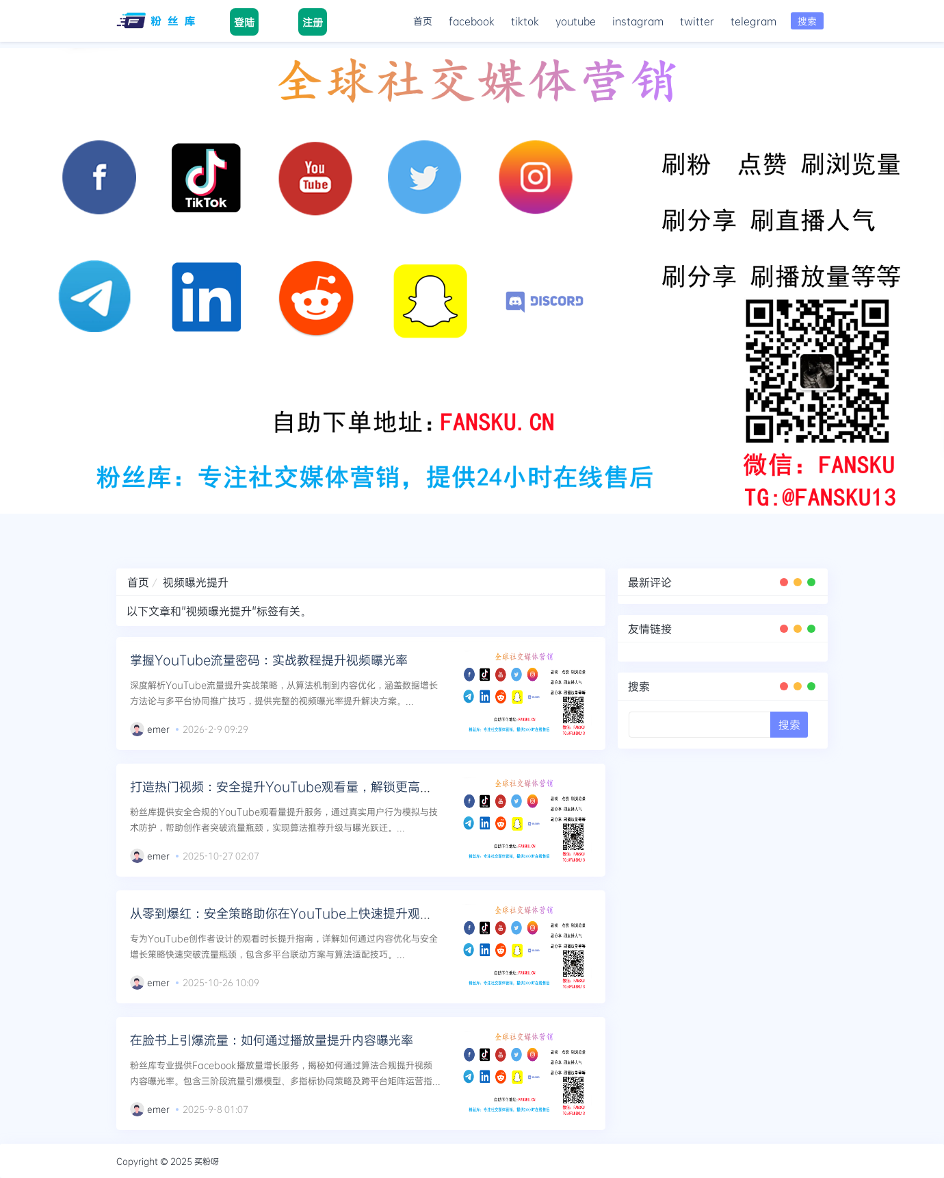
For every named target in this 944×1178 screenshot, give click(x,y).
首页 (422, 20)
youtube (575, 20)
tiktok (525, 20)
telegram (753, 20)
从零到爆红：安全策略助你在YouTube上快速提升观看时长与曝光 (312, 913)
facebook (472, 20)
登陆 (244, 22)
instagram (638, 20)
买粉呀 (206, 1160)
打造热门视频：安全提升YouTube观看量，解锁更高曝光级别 (299, 786)
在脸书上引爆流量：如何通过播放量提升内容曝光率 (271, 1039)
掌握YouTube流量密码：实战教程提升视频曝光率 (269, 659)
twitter (697, 20)
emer (158, 728)
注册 (312, 22)
